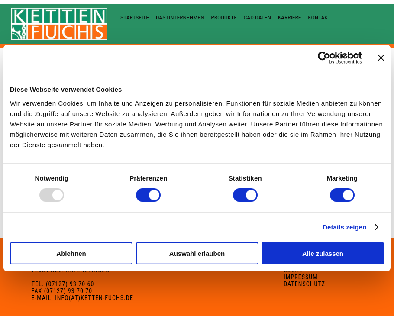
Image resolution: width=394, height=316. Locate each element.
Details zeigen (344, 227)
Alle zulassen (322, 253)
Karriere (289, 17)
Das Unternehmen (180, 17)
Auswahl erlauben (197, 253)
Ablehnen (71, 253)
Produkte (224, 17)
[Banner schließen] (381, 58)
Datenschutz (304, 284)
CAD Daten (257, 17)
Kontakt (319, 17)
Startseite (134, 17)
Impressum (301, 277)
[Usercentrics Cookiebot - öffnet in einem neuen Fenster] (324, 58)
